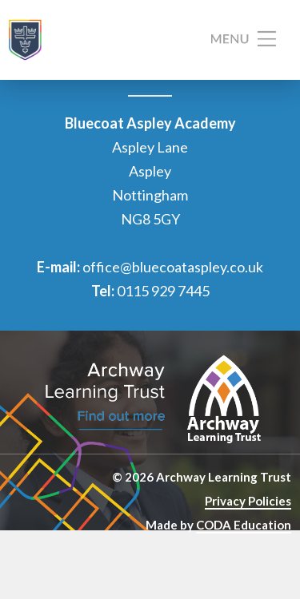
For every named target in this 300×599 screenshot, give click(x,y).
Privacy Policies (248, 501)
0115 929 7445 (163, 291)
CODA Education (243, 525)
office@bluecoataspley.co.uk (172, 267)
